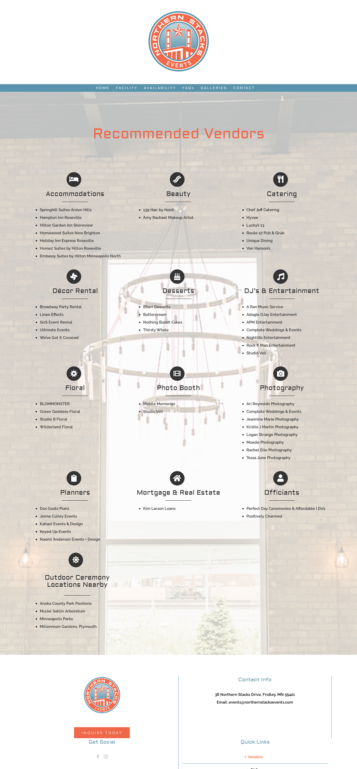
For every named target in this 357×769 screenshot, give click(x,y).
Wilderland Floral (56, 427)
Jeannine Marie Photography (272, 419)
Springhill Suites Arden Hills (65, 210)
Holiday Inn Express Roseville (67, 240)
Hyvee (252, 217)
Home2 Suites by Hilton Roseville (70, 248)
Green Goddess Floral (60, 411)
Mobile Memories (159, 404)
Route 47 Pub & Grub (265, 233)
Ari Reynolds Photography (270, 404)
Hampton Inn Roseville (60, 217)
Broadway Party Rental (61, 307)
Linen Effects (51, 314)
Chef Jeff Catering (262, 210)
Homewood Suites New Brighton (70, 233)
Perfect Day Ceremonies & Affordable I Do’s (285, 508)
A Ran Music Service (264, 307)
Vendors (255, 757)
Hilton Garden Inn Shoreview (66, 225)
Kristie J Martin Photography (272, 427)
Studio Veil (256, 353)
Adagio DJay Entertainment (271, 314)
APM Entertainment (264, 322)
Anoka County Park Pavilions (65, 603)
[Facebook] (98, 757)
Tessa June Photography (268, 457)
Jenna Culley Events (58, 516)
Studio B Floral (53, 419)
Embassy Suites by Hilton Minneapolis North (80, 256)
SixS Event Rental (56, 322)
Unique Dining (259, 240)
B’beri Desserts (156, 307)
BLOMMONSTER (55, 404)
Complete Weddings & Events (273, 330)
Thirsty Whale (156, 330)
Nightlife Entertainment (268, 337)
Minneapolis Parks (56, 619)
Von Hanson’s (258, 248)
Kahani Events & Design (61, 524)
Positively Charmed (264, 516)
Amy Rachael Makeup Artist (168, 217)
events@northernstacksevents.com (261, 702)
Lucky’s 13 (255, 225)
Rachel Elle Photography (269, 450)
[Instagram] (106, 757)
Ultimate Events (54, 330)
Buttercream (155, 314)
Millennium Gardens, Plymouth (68, 626)
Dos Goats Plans (54, 508)
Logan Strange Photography (272, 434)
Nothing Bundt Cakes (162, 322)
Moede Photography (265, 442)
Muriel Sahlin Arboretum (62, 611)
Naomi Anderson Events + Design (70, 539)
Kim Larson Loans (159, 508)
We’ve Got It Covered (59, 337)
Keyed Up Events (55, 531)
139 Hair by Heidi (158, 210)
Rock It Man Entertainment (271, 345)
